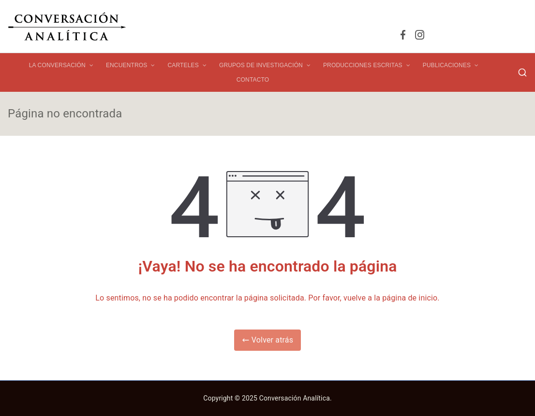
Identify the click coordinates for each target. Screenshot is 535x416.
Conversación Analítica (294, 398)
